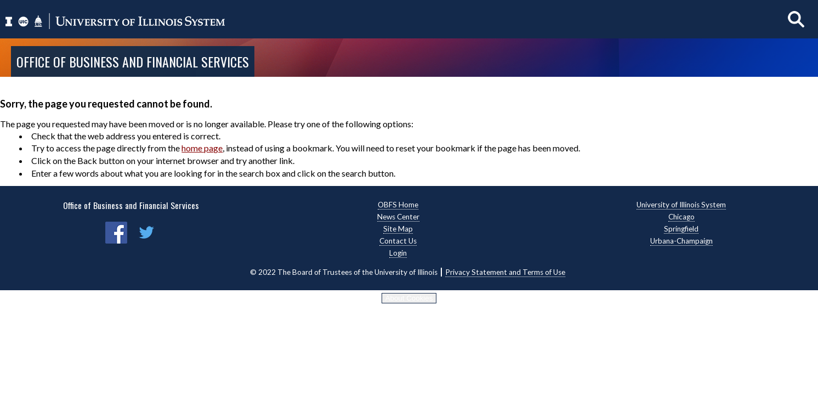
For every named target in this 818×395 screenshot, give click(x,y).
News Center (398, 216)
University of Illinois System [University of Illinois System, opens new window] (681, 204)
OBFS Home (398, 204)
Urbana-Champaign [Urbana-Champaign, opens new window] (681, 240)
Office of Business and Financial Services (132, 61)
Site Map (398, 228)
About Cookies (409, 298)
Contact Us (398, 240)
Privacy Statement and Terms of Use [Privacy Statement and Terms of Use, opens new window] (505, 272)
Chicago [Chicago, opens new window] (681, 216)
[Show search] (796, 19)
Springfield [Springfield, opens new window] (681, 228)
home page (202, 148)
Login (398, 253)
